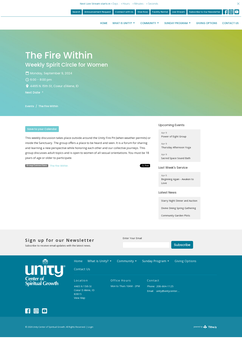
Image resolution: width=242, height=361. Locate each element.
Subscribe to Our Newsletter (204, 11)
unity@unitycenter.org (168, 315)
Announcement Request (97, 11)
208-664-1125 (164, 310)
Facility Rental (160, 11)
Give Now (142, 11)
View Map (79, 322)
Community (149, 35)
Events (29, 130)
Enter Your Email (132, 262)
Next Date (34, 116)
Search (76, 11)
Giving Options (206, 35)
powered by (205, 351)
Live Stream (178, 11)
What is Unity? (123, 35)
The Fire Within (59, 190)
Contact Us (230, 35)
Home (103, 35)
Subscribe (182, 269)
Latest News (167, 216)
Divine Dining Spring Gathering (178, 232)
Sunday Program (177, 35)
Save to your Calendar (42, 153)
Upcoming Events (171, 149)
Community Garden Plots (175, 239)
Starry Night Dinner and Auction (179, 224)
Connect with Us (124, 11)
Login (90, 350)
